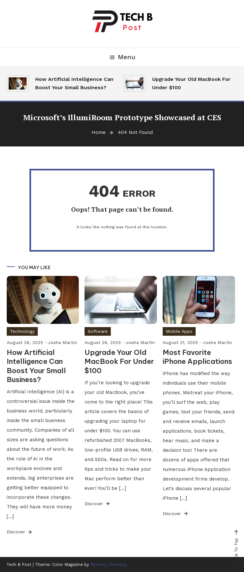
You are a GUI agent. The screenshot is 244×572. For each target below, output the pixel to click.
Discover (20, 532)
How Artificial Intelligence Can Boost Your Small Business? (74, 83)
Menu (122, 57)
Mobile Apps (179, 331)
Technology (22, 331)
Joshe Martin (62, 342)
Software (98, 331)
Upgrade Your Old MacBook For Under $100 (191, 83)
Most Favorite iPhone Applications (197, 357)
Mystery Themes (107, 564)
